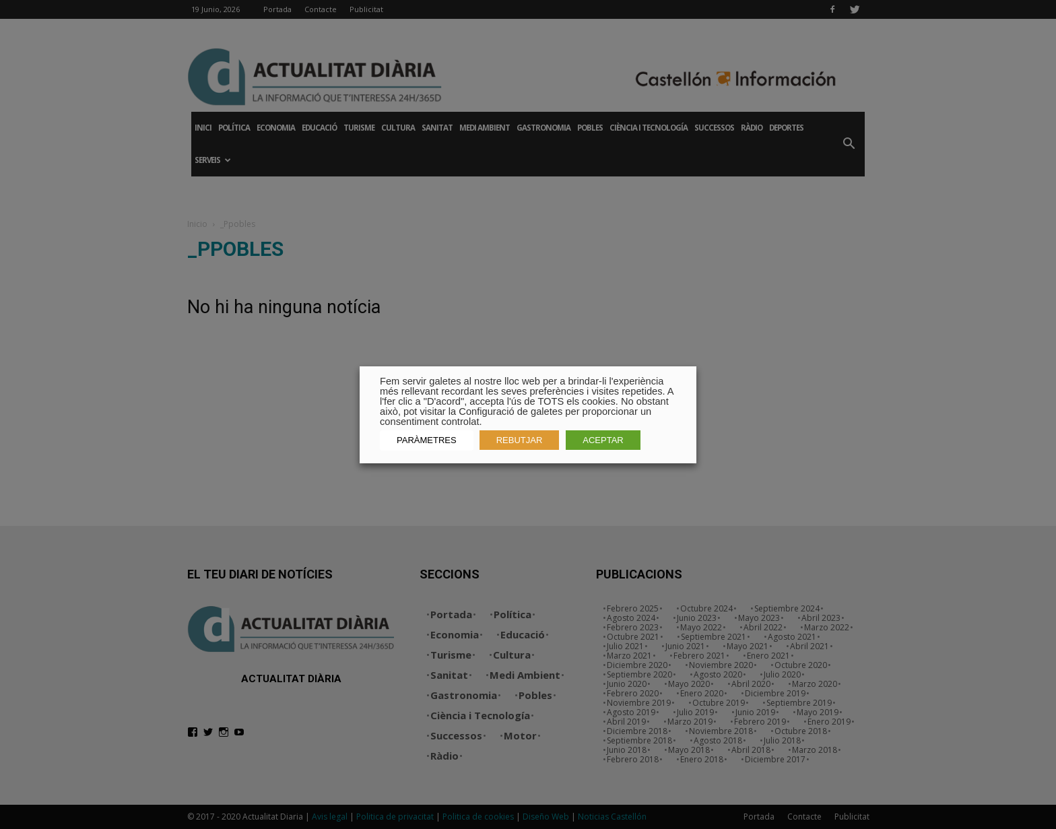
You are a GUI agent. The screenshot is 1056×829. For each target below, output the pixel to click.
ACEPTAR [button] (603, 440)
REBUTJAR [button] (519, 440)
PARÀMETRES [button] (427, 440)
